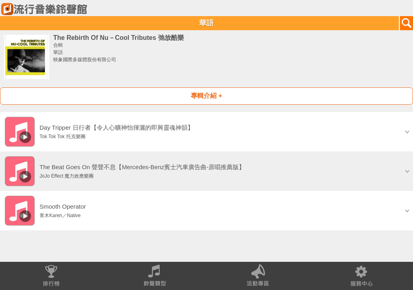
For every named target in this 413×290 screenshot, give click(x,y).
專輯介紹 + (206, 95)
